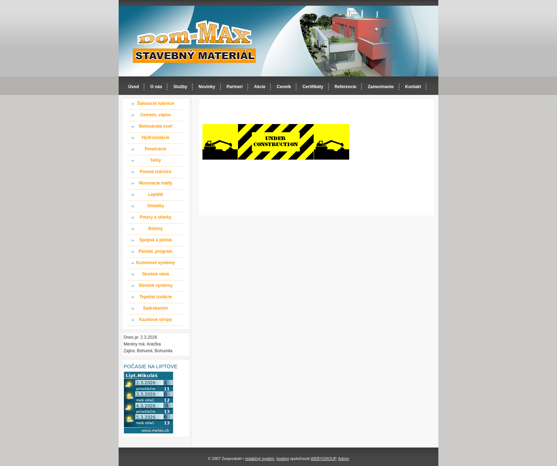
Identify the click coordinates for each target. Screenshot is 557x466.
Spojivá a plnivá (156, 239)
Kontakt (413, 86)
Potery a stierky (155, 217)
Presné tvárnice (155, 171)
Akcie (259, 86)
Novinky (207, 86)
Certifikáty (312, 86)
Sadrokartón (155, 308)
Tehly (155, 160)
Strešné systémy (155, 285)
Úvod (133, 86)
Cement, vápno (155, 114)
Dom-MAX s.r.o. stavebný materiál (195, 41)
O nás (156, 86)
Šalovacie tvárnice (155, 103)
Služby (180, 86)
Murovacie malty (155, 183)
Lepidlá (155, 194)
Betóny (155, 228)
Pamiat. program (156, 251)
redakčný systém (259, 458)
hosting (282, 458)
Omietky (155, 205)
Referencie (345, 86)
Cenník (284, 86)
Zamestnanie (381, 86)
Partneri (235, 86)
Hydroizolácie (155, 137)
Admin (343, 458)
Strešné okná (155, 274)
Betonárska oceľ (155, 126)
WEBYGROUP (323, 458)
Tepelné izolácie (155, 296)
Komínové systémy (155, 262)
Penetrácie (156, 148)
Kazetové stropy (155, 319)
